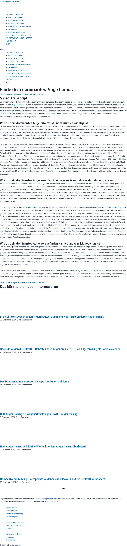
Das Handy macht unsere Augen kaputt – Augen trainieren (39, 385)
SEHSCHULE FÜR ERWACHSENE (19, 35)
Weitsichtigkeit (119, 207)
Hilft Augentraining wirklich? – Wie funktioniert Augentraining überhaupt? (49, 450)
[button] (63, 49)
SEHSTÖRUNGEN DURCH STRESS (19, 38)
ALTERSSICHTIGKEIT (16, 23)
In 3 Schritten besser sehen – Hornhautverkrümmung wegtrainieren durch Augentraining (59, 316)
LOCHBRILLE (11, 41)
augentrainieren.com (52, 499)
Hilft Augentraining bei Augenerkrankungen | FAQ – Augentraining (44, 417)
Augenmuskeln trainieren (10, 1)
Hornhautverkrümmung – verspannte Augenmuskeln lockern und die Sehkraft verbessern (60, 482)
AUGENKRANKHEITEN (14, 14)
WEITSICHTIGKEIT (15, 17)
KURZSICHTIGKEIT (16, 20)
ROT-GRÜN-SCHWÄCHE (17, 32)
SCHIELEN (12, 29)
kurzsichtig (34, 207)
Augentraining (17, 105)
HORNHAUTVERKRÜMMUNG (19, 26)
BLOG (8, 44)
